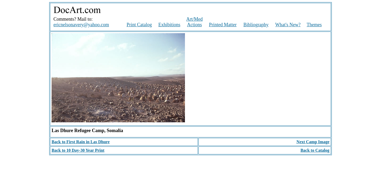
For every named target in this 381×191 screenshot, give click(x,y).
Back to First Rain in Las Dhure (81, 142)
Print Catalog (139, 24)
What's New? (288, 24)
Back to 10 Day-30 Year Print (78, 150)
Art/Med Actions (194, 21)
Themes (314, 24)
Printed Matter (223, 24)
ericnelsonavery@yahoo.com (81, 24)
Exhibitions (169, 24)
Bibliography (256, 24)
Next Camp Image (313, 142)
